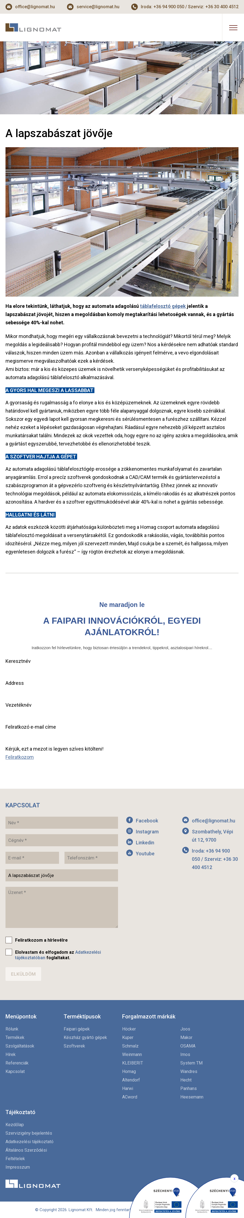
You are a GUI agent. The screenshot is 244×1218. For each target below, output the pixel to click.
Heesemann (191, 1097)
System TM (191, 1063)
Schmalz (130, 1046)
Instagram (147, 831)
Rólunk (11, 1029)
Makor (186, 1037)
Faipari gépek (77, 1029)
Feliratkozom (19, 757)
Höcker (129, 1029)
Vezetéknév (18, 705)
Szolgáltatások (19, 1046)
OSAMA (187, 1046)
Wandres (188, 1071)
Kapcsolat (15, 1071)
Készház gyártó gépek (85, 1037)
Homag (129, 1071)
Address (14, 683)
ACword (129, 1097)
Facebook (147, 821)
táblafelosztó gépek (163, 306)
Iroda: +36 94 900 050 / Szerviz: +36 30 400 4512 (190, 6)
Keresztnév (18, 661)
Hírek (10, 1054)
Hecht (186, 1080)
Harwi (127, 1088)
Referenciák (17, 1063)
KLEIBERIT (132, 1063)
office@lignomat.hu (35, 6)
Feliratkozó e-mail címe (30, 727)
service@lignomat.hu (98, 6)
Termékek (14, 1037)
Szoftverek (74, 1046)
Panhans (188, 1088)
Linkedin (145, 842)
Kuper (127, 1037)
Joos (185, 1029)
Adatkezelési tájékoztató (29, 1141)
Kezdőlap (14, 1124)
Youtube (145, 853)
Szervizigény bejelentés (28, 1133)
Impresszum (17, 1167)
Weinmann (132, 1054)
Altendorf (131, 1080)
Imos (185, 1054)
